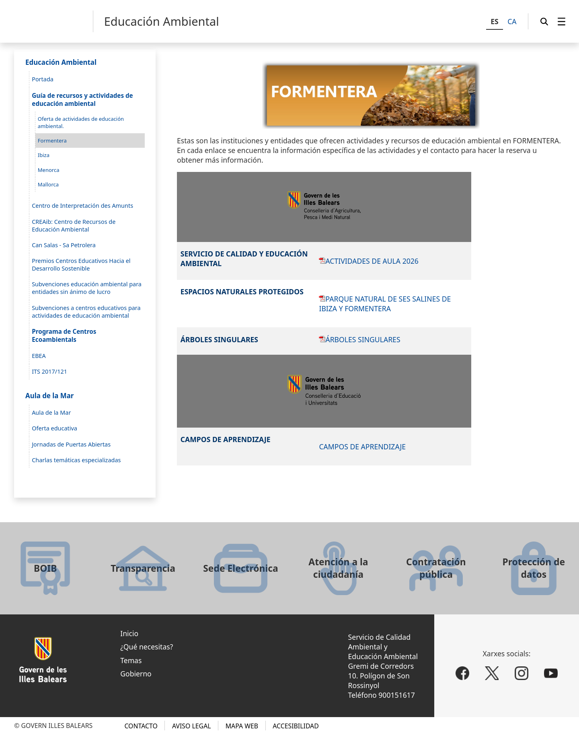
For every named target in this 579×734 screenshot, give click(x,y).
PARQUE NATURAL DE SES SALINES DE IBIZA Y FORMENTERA (385, 303)
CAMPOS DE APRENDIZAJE (362, 446)
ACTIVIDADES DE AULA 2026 (371, 261)
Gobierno (136, 673)
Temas (131, 660)
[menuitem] (561, 21)
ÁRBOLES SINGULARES (362, 339)
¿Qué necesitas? (146, 646)
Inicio (129, 633)
